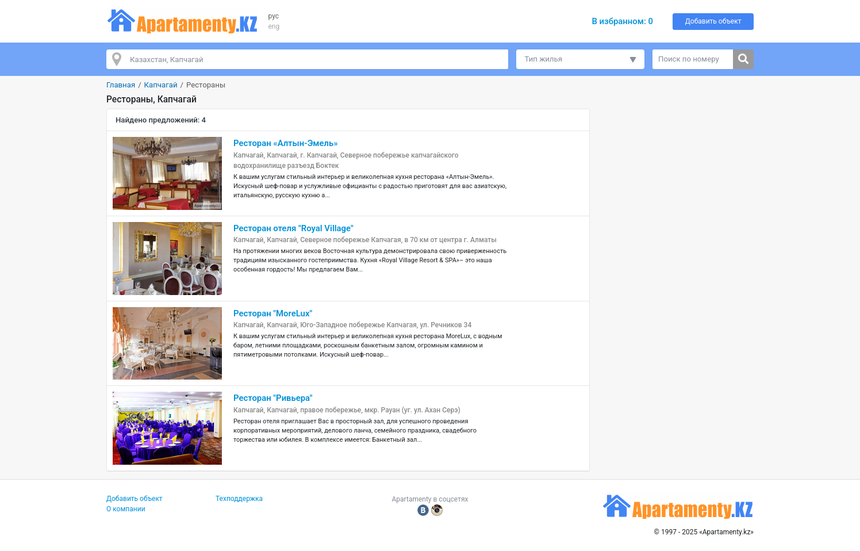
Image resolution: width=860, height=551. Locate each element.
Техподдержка (239, 499)
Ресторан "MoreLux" (272, 313)
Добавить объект (713, 21)
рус (273, 16)
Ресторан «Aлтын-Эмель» (285, 143)
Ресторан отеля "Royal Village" (293, 228)
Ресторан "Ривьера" (273, 398)
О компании (125, 509)
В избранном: (622, 21)
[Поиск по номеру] (693, 59)
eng (274, 26)
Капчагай (161, 85)
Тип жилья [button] (543, 59)
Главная (120, 85)
